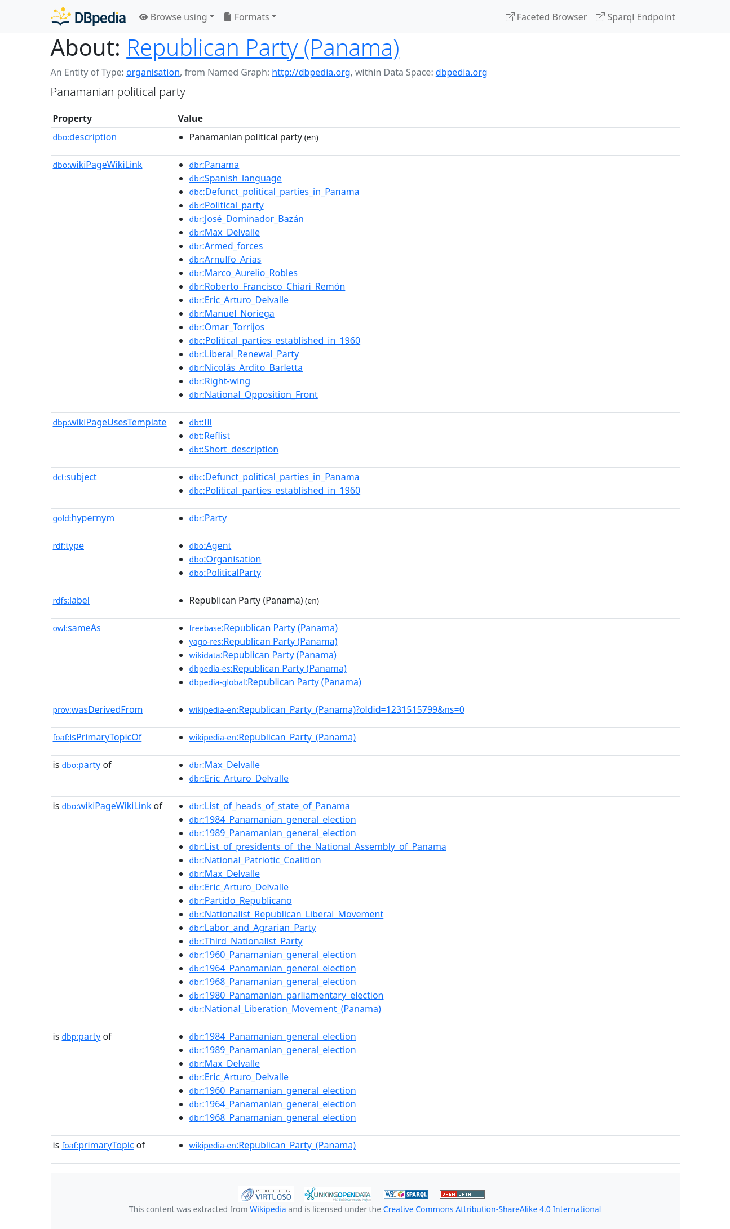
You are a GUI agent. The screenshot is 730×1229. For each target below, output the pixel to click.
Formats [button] (246, 17)
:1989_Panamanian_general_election (272, 833)
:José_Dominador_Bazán (246, 218)
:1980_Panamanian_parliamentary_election (286, 995)
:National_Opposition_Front (253, 394)
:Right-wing (219, 381)
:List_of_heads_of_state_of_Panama (270, 806)
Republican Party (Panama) (262, 47)
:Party (208, 518)
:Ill (200, 422)
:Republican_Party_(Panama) (272, 737)
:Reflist (210, 435)
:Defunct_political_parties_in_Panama (274, 191)
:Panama (214, 164)
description (85, 137)
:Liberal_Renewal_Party (244, 354)
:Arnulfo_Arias (225, 259)
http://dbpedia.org (311, 72)
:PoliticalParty (225, 572)
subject (75, 477)
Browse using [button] (173, 17)
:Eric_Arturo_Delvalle (239, 300)
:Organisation (225, 559)
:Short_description (234, 449)
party (80, 764)
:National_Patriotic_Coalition (255, 860)
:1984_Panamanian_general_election (272, 819)
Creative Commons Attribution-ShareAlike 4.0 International (492, 1209)
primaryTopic (97, 1145)
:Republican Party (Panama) (263, 628)
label (71, 600)
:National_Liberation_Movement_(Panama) (285, 1008)
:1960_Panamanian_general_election (272, 954)
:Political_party (226, 205)
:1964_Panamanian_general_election (272, 968)
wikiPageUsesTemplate (110, 422)
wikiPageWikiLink (98, 164)
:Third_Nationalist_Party (246, 941)
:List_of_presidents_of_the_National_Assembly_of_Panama (317, 846)
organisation (153, 72)
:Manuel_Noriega (232, 313)
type (69, 545)
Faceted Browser (546, 17)
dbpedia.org (462, 72)
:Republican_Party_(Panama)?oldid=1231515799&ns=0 (326, 709)
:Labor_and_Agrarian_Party (252, 927)
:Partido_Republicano (240, 900)
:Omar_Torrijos (227, 327)
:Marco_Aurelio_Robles (243, 273)
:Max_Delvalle (224, 232)
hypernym (84, 518)
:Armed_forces (226, 245)
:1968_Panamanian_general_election (272, 981)
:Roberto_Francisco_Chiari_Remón (267, 286)
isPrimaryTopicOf (97, 737)
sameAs (77, 628)
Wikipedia (268, 1209)
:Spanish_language (235, 178)
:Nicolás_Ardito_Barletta (246, 367)
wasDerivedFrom (98, 709)
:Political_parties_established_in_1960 (275, 340)
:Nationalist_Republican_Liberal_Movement (286, 914)
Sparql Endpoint (635, 17)
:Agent (210, 545)
